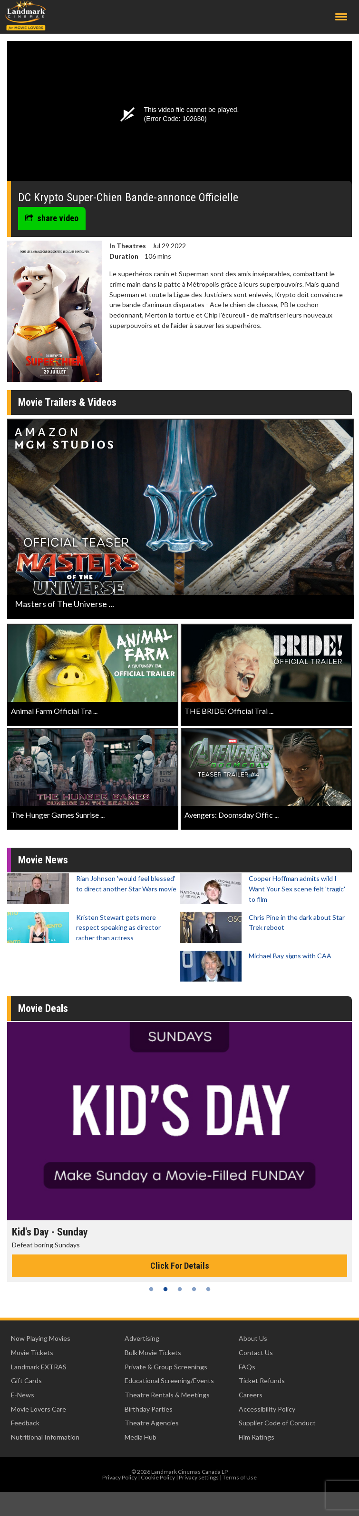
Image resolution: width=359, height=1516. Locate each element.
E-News (22, 1395)
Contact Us (256, 1352)
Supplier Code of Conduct (277, 1423)
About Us (253, 1338)
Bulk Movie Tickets (153, 1352)
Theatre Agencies (152, 1423)
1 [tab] (151, 1289)
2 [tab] (165, 1289)
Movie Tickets (32, 1352)
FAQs (247, 1367)
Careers (250, 1395)
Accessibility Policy (267, 1409)
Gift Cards (26, 1380)
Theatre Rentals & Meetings (167, 1395)
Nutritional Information (45, 1437)
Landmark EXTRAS (39, 1367)
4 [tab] (194, 1289)
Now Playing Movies (40, 1338)
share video (51, 218)
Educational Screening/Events (169, 1380)
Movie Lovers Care (38, 1409)
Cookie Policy (158, 1477)
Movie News (43, 860)
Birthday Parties (149, 1409)
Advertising (142, 1338)
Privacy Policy (119, 1477)
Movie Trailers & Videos (67, 402)
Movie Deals (43, 1008)
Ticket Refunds (262, 1380)
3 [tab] (179, 1289)
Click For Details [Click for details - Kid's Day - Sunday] (179, 1266)
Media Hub (140, 1437)
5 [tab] (208, 1289)
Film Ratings (256, 1437)
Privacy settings (199, 1477)
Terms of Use (240, 1477)
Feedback (25, 1423)
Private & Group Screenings (166, 1367)
